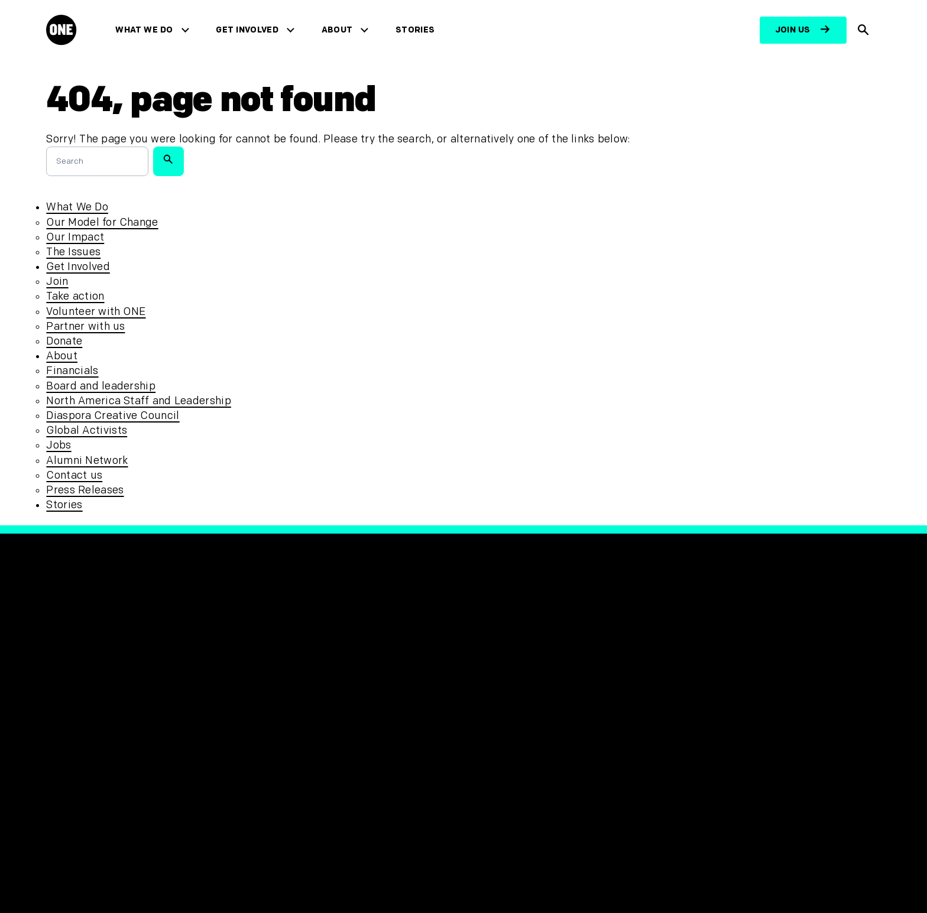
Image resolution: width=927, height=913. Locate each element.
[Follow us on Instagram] (533, 678)
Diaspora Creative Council (112, 416)
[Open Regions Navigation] (85, 869)
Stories (417, 30)
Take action (75, 296)
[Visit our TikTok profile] (560, 678)
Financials (72, 371)
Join (57, 281)
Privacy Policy (294, 677)
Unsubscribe (291, 755)
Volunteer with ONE (95, 312)
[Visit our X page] (506, 678)
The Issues (73, 252)
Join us (793, 30)
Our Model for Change (102, 222)
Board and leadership (100, 386)
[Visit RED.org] (700, 685)
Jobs (58, 445)
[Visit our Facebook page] (479, 678)
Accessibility (292, 716)
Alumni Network (87, 460)
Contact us (74, 475)
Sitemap (280, 735)
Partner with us (85, 326)
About (340, 30)
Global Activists (86, 430)
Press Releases (85, 490)
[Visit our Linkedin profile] (615, 678)
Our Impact (75, 237)
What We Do (147, 30)
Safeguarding (294, 696)
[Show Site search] (864, 30)
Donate (64, 341)
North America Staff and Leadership (138, 401)
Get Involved (250, 30)
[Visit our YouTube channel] (588, 678)
